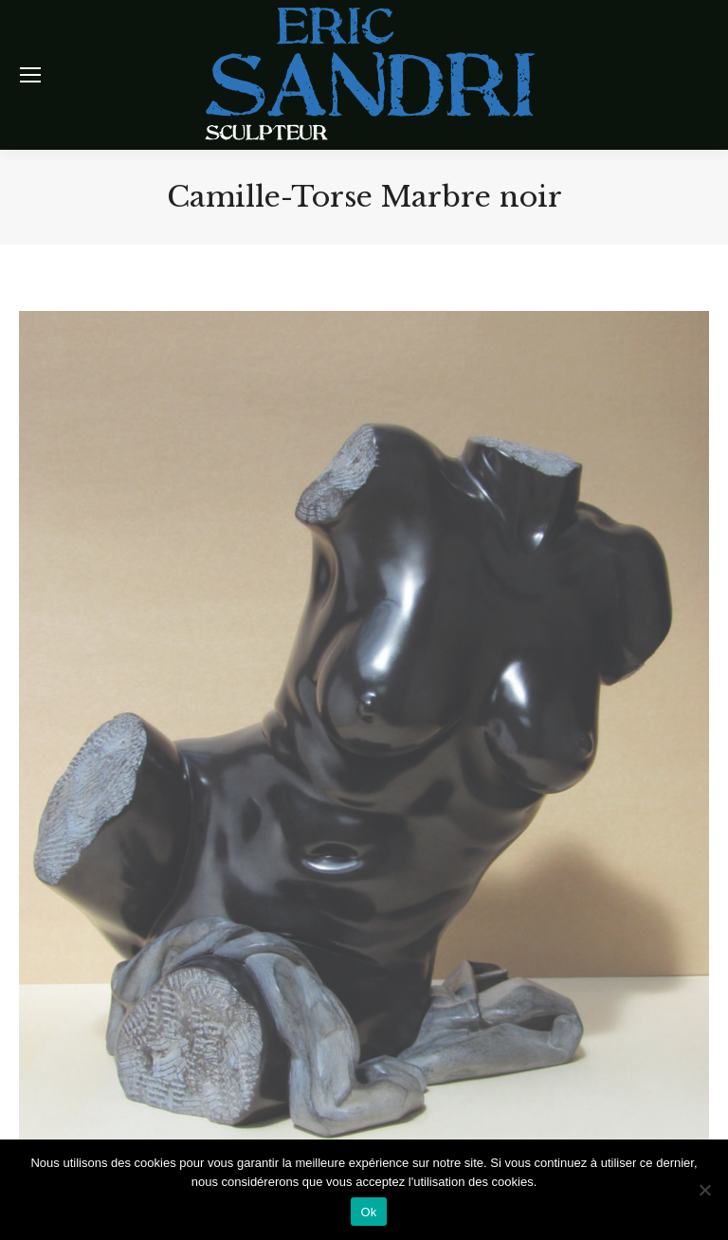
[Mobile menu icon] (30, 75)
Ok (368, 1212)
